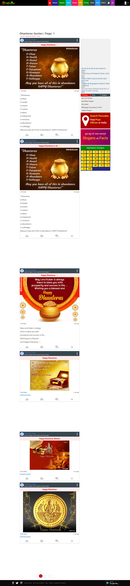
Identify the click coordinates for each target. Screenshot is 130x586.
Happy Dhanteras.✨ (49, 45)
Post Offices (95, 121)
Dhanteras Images (25, 395)
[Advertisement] (65, 18)
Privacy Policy (28, 583)
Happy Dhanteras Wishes (49, 439)
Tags (46, 583)
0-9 (89, 169)
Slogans (104, 95)
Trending (85, 95)
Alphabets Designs (95, 148)
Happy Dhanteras (49, 358)
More (103, 3)
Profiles (51, 583)
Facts (93, 95)
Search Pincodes (99, 115)
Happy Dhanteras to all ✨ (49, 146)
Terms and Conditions (38, 583)
